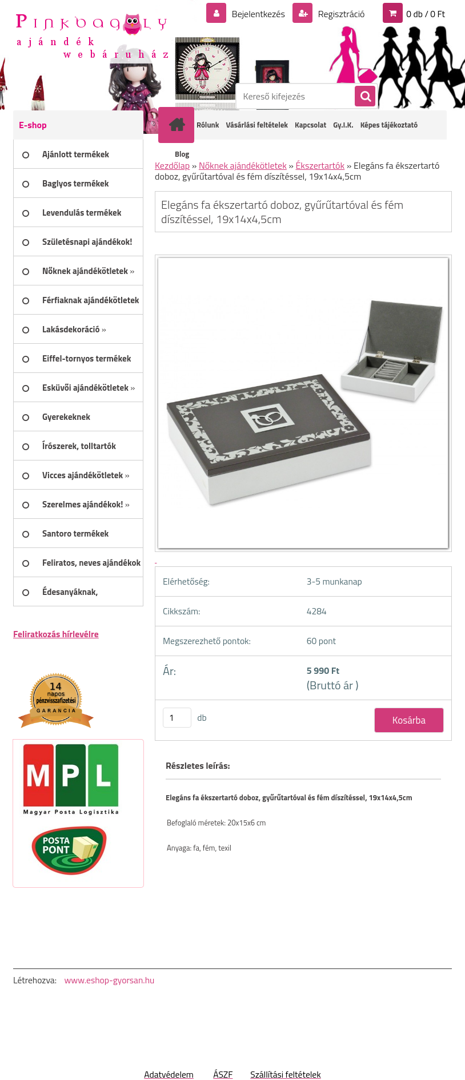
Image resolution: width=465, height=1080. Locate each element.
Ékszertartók (320, 165)
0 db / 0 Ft (425, 14)
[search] (364, 97)
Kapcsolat (310, 124)
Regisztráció (340, 14)
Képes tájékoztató (389, 124)
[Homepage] (179, 124)
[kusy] (177, 718)
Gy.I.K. (343, 124)
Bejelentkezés (258, 14)
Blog (182, 154)
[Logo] (91, 34)
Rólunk (208, 124)
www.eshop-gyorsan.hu (109, 980)
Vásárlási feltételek (257, 124)
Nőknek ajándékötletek (243, 165)
